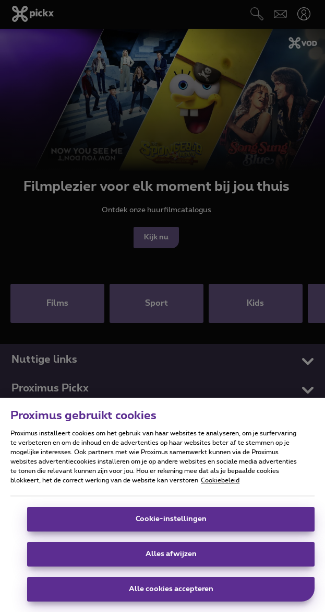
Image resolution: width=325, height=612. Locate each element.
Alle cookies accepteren (171, 590)
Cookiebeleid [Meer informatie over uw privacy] (220, 481)
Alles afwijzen (171, 555)
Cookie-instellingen (171, 520)
